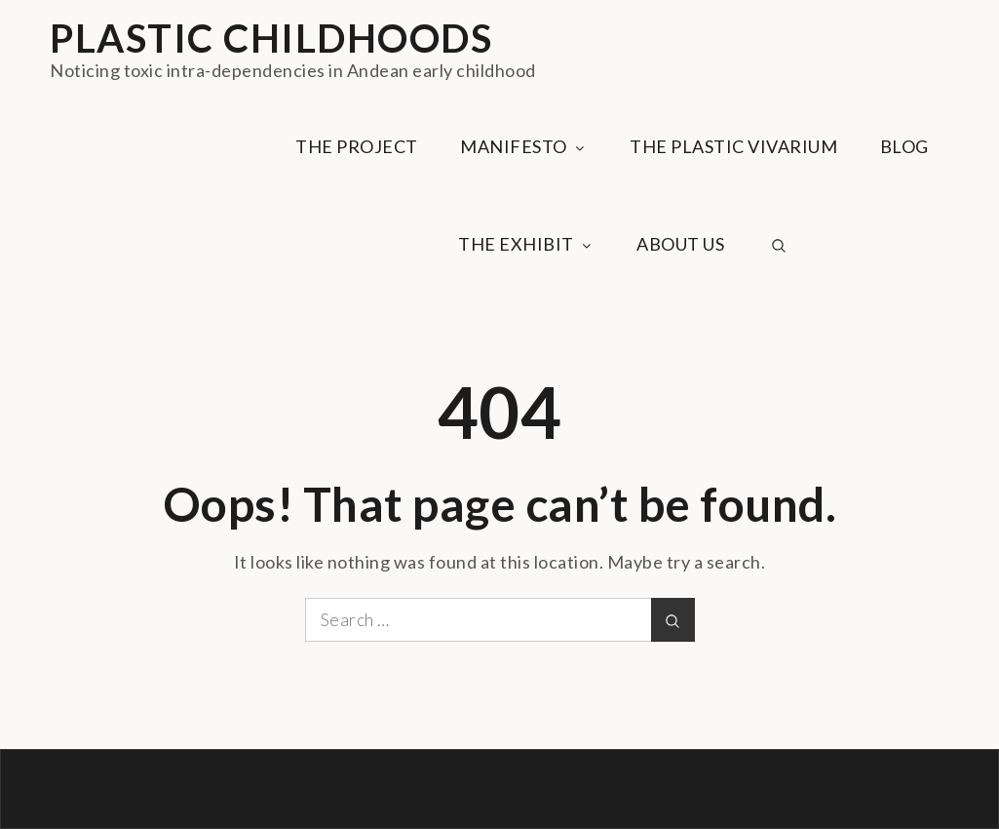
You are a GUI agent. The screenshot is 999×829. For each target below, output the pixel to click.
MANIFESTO (524, 146)
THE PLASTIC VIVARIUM (733, 146)
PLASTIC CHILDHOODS (271, 38)
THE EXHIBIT (526, 244)
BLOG (904, 146)
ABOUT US (680, 244)
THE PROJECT (356, 146)
